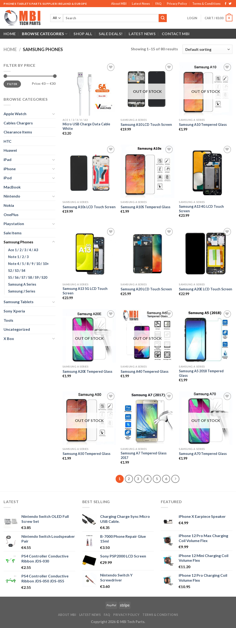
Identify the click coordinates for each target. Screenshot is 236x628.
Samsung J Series (21, 291)
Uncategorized (17, 329)
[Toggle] (53, 114)
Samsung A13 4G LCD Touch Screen (201, 208)
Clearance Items (18, 132)
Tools (8, 320)
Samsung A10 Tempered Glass (203, 125)
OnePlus (11, 214)
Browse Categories (44, 33)
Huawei (10, 150)
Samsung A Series (22, 284)
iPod (8, 177)
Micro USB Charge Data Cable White (86, 126)
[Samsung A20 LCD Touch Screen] (147, 253)
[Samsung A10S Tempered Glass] (147, 171)
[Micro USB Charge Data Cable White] (89, 89)
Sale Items (13, 233)
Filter (12, 84)
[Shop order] (207, 49)
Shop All (83, 33)
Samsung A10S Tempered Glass (145, 207)
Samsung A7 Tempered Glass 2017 (144, 455)
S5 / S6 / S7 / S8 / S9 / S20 (27, 277)
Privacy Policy (177, 3)
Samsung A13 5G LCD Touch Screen (85, 291)
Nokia (9, 205)
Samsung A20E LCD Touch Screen (205, 289)
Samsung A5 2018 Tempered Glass (201, 373)
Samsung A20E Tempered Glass (87, 371)
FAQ (158, 3)
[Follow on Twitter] (230, 3)
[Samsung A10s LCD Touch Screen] (89, 171)
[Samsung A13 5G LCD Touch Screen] (89, 253)
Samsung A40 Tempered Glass (144, 371)
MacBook (12, 187)
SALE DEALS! (111, 33)
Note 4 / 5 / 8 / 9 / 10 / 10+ (28, 264)
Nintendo (12, 196)
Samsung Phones (18, 242)
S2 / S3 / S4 (16, 271)
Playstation (14, 223)
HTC (7, 141)
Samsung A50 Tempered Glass (86, 454)
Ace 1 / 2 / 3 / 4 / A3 (23, 250)
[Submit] (163, 18)
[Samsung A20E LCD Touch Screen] (205, 253)
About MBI (119, 3)
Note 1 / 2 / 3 (18, 257)
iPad (7, 159)
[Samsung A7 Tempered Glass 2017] (147, 418)
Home (10, 33)
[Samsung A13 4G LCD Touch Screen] (205, 171)
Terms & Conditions (206, 3)
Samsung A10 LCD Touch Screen (146, 125)
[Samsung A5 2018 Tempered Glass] (205, 336)
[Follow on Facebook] (225, 3)
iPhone (10, 168)
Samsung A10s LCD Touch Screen (89, 207)
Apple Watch (15, 113)
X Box (9, 338)
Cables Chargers (18, 123)
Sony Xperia (14, 311)
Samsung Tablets (19, 301)
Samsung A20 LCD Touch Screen (146, 289)
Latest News (141, 3)
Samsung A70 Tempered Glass (203, 454)
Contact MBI (176, 33)
